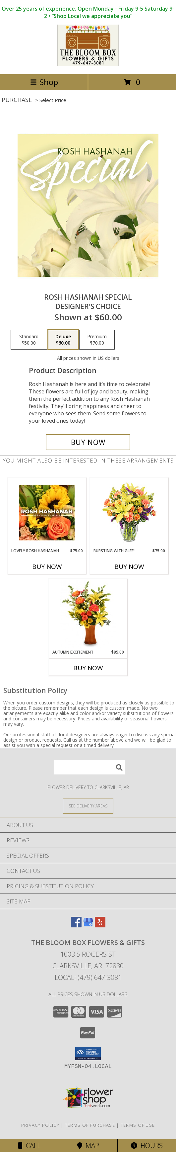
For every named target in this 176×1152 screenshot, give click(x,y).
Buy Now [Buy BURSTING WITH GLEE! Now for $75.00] (129, 566)
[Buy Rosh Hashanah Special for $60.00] (88, 442)
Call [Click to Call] (29, 1145)
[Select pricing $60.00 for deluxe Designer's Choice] (63, 340)
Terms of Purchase (90, 1125)
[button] (88, 1053)
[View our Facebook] (76, 925)
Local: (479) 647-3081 (88, 977)
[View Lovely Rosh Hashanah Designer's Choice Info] (47, 512)
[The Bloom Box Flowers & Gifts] (88, 64)
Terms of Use (138, 1125)
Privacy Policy (40, 1125)
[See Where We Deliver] (88, 805)
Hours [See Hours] (147, 1145)
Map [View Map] (88, 1145)
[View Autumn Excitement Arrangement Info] (88, 614)
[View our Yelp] (100, 925)
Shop (44, 81)
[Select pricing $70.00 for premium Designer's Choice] (97, 340)
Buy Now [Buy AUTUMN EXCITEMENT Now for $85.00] (88, 668)
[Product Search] (89, 767)
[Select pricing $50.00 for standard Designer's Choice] (29, 340)
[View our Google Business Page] (88, 925)
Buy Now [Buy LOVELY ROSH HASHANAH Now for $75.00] (47, 566)
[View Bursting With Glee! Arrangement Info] (129, 513)
